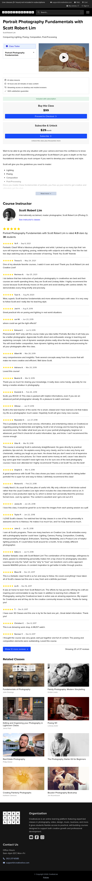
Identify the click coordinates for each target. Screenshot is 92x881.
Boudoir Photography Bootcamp (62, 792)
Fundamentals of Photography (16, 689)
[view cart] (85, 2)
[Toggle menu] (88, 12)
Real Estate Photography (14, 759)
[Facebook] (37, 837)
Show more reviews (17, 649)
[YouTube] (31, 837)
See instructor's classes (29, 219)
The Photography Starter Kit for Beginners (67, 759)
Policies (46, 877)
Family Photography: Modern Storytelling (66, 689)
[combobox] (60, 12)
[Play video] (64, 57)
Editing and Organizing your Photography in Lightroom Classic (23, 724)
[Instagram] (42, 837)
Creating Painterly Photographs (17, 792)
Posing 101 (52, 722)
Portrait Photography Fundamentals (14, 54)
